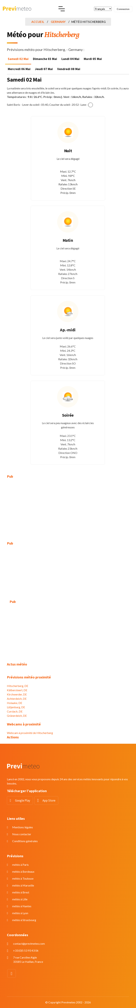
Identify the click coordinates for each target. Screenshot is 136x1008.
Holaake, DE (14, 703)
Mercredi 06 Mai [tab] (19, 69)
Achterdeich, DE (17, 698)
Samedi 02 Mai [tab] (18, 59)
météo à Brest (20, 892)
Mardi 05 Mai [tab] (93, 59)
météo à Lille (19, 899)
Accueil (37, 22)
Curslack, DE (14, 711)
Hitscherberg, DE (17, 685)
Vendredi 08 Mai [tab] (68, 69)
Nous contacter (21, 834)
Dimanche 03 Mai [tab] (45, 59)
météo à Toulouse (22, 878)
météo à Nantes (21, 906)
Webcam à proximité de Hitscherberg (30, 732)
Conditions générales (25, 841)
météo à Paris (20, 864)
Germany (58, 22)
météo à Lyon (20, 913)
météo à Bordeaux (23, 871)
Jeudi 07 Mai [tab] (44, 69)
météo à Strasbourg (24, 920)
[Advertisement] (68, 508)
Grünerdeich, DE (17, 715)
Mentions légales (22, 827)
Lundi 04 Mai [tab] (70, 59)
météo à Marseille (23, 885)
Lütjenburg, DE (16, 707)
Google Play (22, 800)
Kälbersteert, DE (17, 690)
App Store (48, 800)
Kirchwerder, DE (17, 694)
